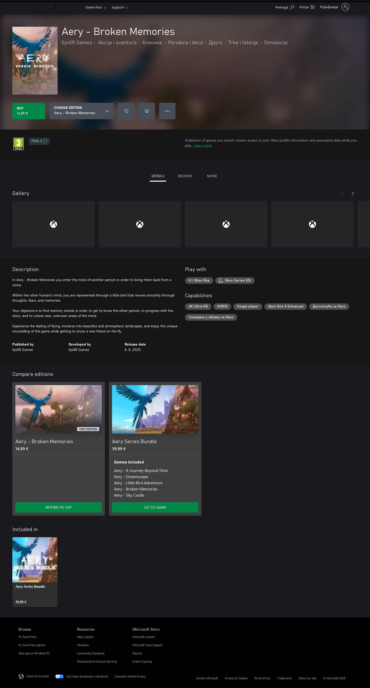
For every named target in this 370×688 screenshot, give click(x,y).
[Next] (352, 193)
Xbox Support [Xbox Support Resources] (85, 636)
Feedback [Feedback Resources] (83, 645)
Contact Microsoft (207, 678)
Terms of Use (262, 678)
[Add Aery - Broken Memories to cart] (146, 111)
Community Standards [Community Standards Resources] (91, 653)
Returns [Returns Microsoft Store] (137, 653)
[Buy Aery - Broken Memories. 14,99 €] (28, 111)
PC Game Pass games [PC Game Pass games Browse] (31, 645)
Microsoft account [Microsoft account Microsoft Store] (144, 636)
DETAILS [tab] (158, 175)
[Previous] (342, 193)
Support (118, 7)
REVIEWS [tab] (185, 175)
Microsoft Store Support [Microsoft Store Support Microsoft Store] (147, 645)
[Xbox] (70, 7)
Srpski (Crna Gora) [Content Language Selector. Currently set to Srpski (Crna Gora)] (37, 676)
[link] (35, 572)
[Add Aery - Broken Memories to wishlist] (126, 111)
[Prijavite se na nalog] (334, 7)
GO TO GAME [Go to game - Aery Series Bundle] (155, 507)
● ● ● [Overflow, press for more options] (167, 110)
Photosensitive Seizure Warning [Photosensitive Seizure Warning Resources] (97, 661)
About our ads (307, 678)
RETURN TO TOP (58, 507)
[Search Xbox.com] (284, 6)
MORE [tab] (212, 175)
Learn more (203, 145)
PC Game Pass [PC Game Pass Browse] (27, 636)
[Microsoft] (36, 7)
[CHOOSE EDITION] (81, 111)
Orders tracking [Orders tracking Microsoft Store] (142, 661)
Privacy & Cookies (236, 678)
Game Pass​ (94, 7)
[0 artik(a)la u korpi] (307, 7)
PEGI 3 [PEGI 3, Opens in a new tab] (39, 141)
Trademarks (284, 678)
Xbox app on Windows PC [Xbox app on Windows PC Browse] (34, 653)
